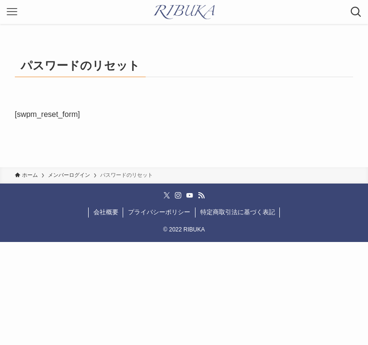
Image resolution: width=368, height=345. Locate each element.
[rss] (201, 195)
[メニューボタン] (12, 12)
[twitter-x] (166, 195)
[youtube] (189, 195)
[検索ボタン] (356, 12)
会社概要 (105, 212)
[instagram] (178, 195)
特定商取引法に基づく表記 (237, 212)
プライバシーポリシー (159, 212)
